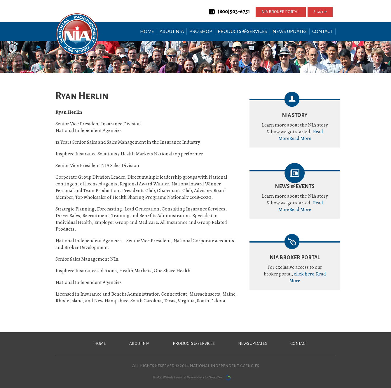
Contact (322, 31)
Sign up (320, 12)
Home (147, 31)
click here (304, 274)
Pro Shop (200, 31)
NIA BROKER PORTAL (280, 12)
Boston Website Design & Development (178, 377)
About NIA (172, 31)
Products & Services (242, 31)
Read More (300, 138)
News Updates (290, 31)
